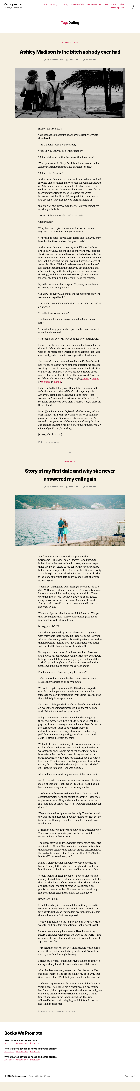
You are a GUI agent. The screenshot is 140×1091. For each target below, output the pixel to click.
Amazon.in (10, 1052)
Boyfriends (45, 1020)
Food (59, 1020)
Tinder (86, 387)
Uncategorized (117, 8)
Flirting (50, 451)
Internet (57, 451)
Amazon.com (25, 1052)
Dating (43, 451)
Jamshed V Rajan (56, 68)
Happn (97, 387)
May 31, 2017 (74, 68)
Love (74, 1020)
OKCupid (46, 390)
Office (106, 8)
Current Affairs (86, 4)
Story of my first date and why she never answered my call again (70, 483)
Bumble (58, 390)
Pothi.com (38, 1052)
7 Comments (91, 68)
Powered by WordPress (40, 1085)
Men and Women (102, 4)
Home (52, 4)
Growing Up (63, 4)
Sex (114, 4)
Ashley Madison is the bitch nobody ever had (70, 56)
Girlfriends (66, 1020)
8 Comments (91, 496)
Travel (121, 4)
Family (74, 4)
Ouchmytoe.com (14, 4)
